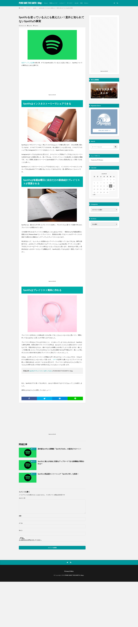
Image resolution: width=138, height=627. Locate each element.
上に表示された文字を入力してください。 (30, 540)
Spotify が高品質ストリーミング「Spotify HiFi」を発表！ (58, 474)
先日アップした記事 (27, 62)
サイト (21, 530)
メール (21, 523)
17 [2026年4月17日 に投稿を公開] (110, 186)
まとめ (76, 3)
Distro (86, 3)
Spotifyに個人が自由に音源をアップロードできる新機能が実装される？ (61, 462)
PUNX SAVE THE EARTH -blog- (30, 3)
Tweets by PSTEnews (97, 160)
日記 (81, 3)
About (46, 3)
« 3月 (94, 194)
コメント (22, 498)
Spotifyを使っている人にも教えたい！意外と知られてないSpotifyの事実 (56, 8)
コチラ (54, 359)
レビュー (61, 3)
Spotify (34, 8)
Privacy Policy (69, 571)
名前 (20, 515)
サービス (69, 3)
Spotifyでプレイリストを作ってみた (40, 371)
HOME (22, 8)
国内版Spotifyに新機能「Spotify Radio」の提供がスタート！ (59, 449)
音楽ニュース (53, 3)
